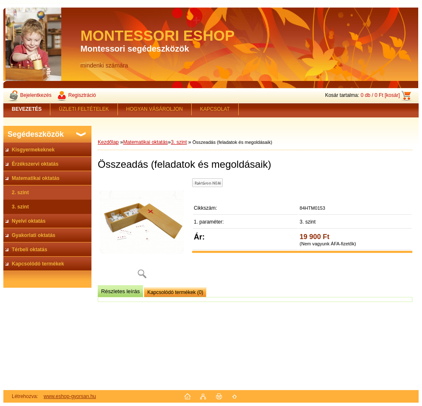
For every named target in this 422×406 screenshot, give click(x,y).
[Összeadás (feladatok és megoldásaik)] (141, 231)
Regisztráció (82, 95)
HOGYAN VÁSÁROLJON (154, 109)
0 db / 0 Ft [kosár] (380, 95)
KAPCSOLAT (215, 109)
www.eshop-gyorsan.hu (70, 396)
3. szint (179, 142)
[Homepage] (26, 109)
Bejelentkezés (36, 95)
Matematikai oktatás (145, 142)
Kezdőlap (108, 142)
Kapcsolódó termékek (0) (175, 292)
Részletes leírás (120, 291)
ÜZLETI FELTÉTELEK (84, 109)
